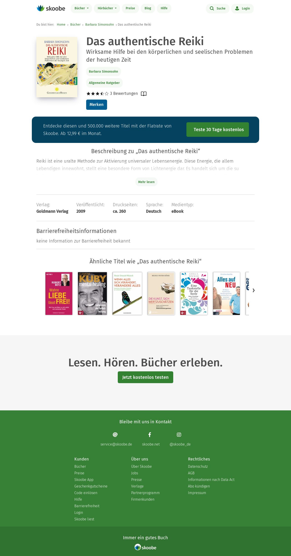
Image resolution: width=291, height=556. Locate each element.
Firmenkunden (142, 499)
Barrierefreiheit (86, 506)
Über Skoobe (141, 466)
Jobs (134, 473)
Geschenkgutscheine (91, 486)
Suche (218, 8)
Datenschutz (198, 466)
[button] (254, 290)
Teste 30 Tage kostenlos (219, 129)
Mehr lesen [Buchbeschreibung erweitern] (146, 182)
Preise (130, 8)
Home (61, 25)
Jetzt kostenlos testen (145, 377)
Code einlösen (85, 493)
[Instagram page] (180, 439)
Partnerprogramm (145, 493)
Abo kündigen (199, 486)
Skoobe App (83, 480)
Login (242, 8)
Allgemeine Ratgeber (104, 83)
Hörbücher (106, 8)
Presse (136, 480)
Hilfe (164, 8)
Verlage (137, 486)
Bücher (80, 8)
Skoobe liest (84, 519)
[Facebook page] (151, 439)
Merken (96, 104)
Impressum (197, 493)
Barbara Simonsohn (99, 25)
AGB (191, 473)
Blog (148, 8)
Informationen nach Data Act (211, 480)
